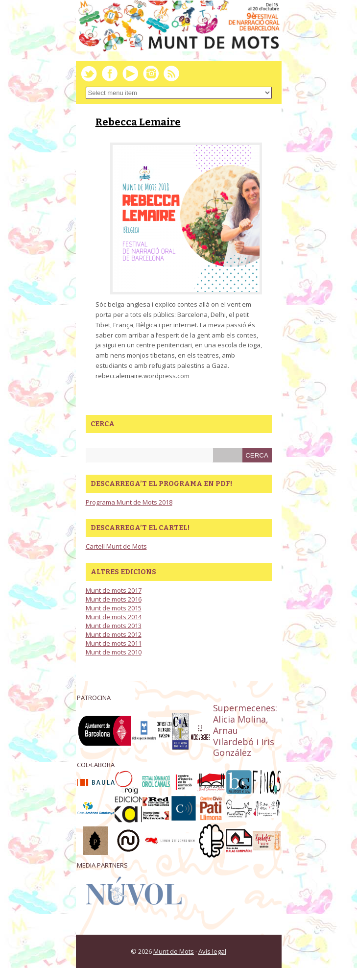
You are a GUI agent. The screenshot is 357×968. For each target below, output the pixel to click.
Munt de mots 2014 (114, 616)
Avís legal (212, 951)
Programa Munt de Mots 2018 (129, 502)
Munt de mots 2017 (114, 590)
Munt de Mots (173, 951)
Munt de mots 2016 (114, 599)
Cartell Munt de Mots (116, 546)
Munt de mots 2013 (114, 625)
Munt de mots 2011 (114, 643)
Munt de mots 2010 (114, 652)
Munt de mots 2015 (114, 608)
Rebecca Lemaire (138, 122)
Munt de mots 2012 (114, 634)
